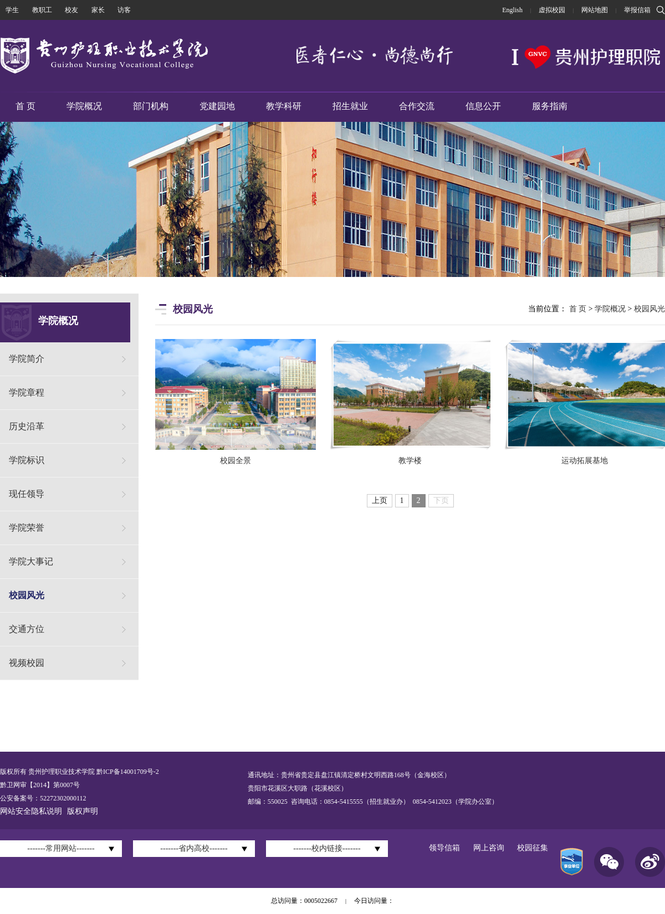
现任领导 (26, 494)
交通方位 (26, 629)
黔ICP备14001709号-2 (127, 772)
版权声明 (82, 811)
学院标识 (26, 460)
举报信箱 (637, 10)
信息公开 (483, 106)
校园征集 (532, 848)
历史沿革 (26, 426)
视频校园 (26, 662)
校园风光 (26, 595)
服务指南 (549, 106)
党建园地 (217, 106)
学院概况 (84, 106)
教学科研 (283, 106)
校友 (71, 10)
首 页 (25, 106)
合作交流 (416, 106)
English (512, 10)
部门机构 (150, 106)
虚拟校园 (552, 10)
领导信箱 (444, 848)
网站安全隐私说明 (31, 811)
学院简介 (26, 358)
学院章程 (26, 392)
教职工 (42, 10)
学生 (12, 10)
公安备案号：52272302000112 (43, 798)
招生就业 (350, 106)
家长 (98, 10)
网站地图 (594, 10)
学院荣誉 (26, 527)
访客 (124, 10)
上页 (379, 500)
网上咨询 (488, 848)
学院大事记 (31, 561)
